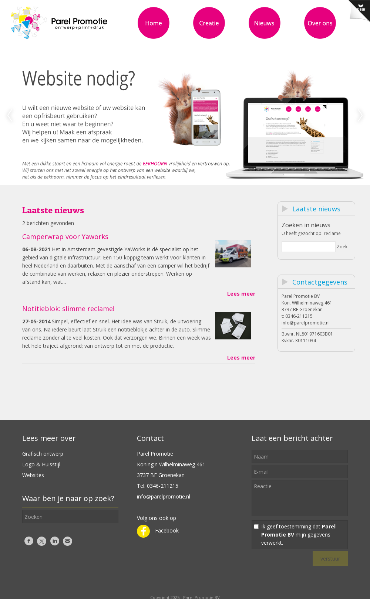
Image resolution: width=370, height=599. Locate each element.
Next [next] (360, 115)
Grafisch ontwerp (42, 453)
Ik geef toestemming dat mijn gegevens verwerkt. (298, 534)
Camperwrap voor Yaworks (65, 236)
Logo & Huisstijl (41, 464)
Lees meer (241, 293)
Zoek (342, 247)
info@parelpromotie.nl (306, 323)
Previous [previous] (10, 115)
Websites (33, 475)
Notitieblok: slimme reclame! (68, 308)
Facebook (158, 530)
